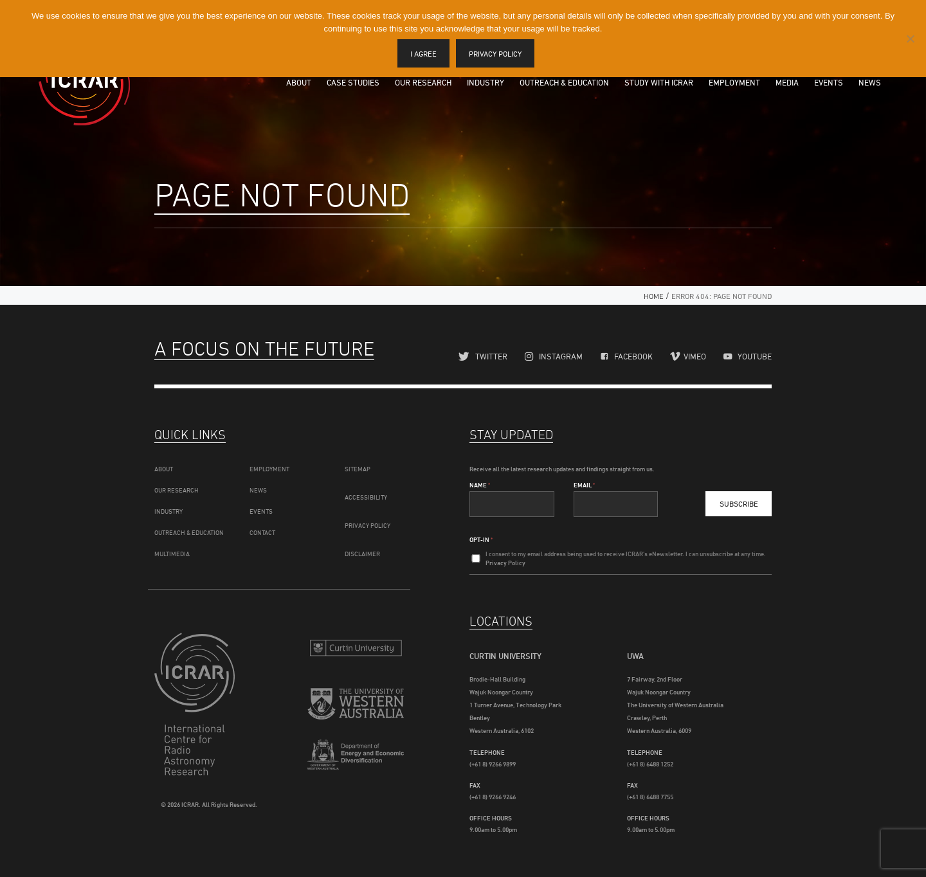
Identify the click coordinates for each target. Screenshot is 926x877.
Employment (734, 82)
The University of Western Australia (355, 702)
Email (584, 481)
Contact (262, 529)
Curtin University (355, 644)
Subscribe (739, 500)
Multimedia (172, 550)
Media (787, 82)
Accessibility (366, 494)
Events (828, 82)
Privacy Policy (367, 522)
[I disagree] (909, 38)
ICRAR (84, 80)
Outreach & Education (564, 82)
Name (479, 481)
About (298, 82)
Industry (485, 82)
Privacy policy (495, 54)
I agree (424, 54)
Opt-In (481, 536)
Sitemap (357, 465)
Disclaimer (362, 550)
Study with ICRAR (658, 82)
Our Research (423, 82)
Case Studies (353, 82)
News (869, 82)
